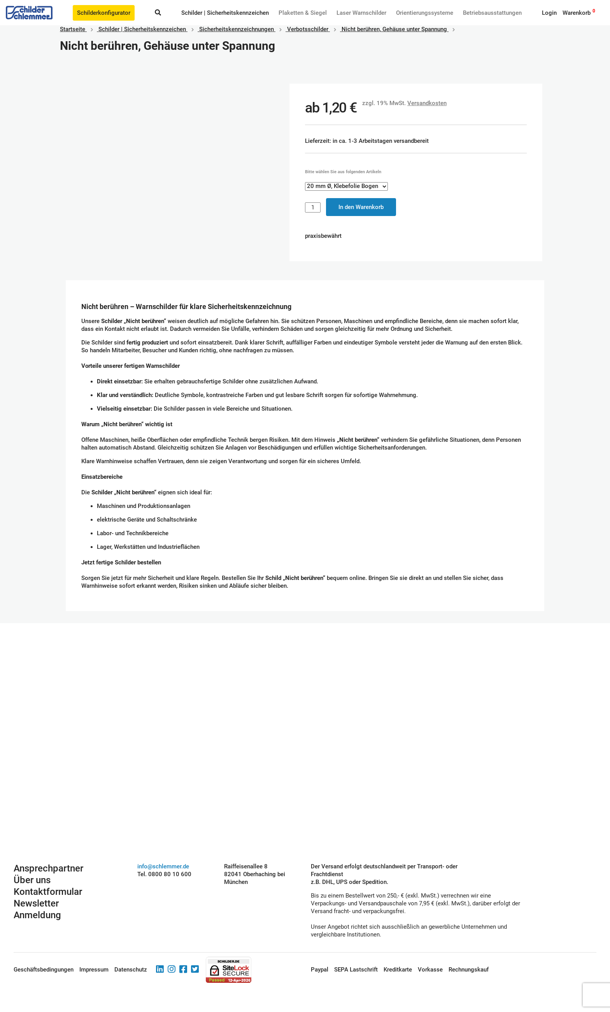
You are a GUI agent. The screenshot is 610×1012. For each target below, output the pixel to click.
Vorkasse (430, 969)
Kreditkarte (398, 969)
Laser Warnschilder (361, 12)
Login (549, 12)
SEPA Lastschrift (356, 969)
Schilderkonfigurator (103, 12)
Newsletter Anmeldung (37, 909)
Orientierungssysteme (424, 12)
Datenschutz (130, 969)
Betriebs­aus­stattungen (492, 12)
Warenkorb (577, 12)
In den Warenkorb (361, 207)
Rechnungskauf (469, 969)
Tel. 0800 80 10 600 (164, 874)
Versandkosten (427, 103)
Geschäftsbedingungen (44, 969)
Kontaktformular (48, 891)
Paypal (319, 969)
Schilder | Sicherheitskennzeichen (225, 12)
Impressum (94, 969)
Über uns (32, 880)
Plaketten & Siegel (303, 12)
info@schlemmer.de (163, 866)
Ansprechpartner (48, 868)
